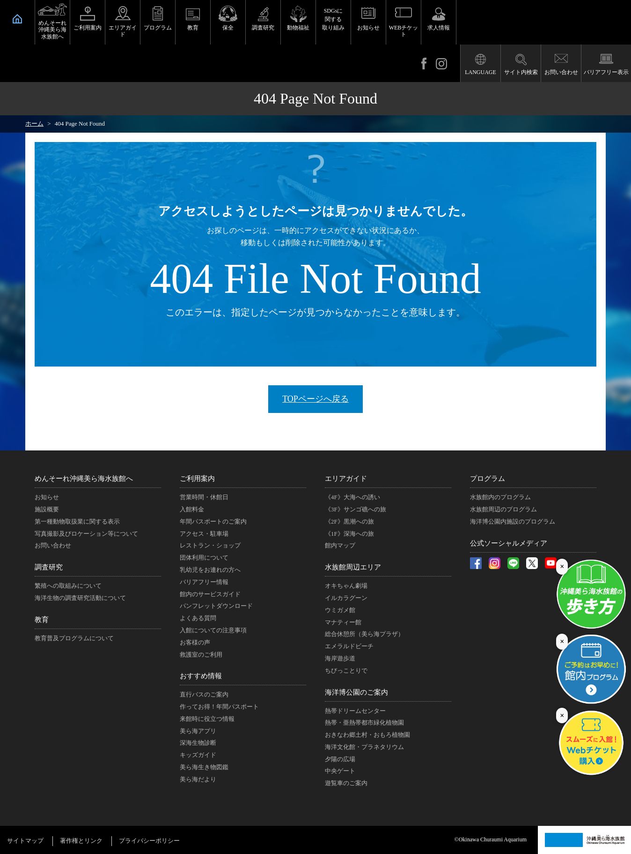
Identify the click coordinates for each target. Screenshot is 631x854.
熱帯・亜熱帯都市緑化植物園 (364, 722)
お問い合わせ (561, 72)
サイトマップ (25, 840)
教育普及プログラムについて (74, 638)
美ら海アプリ (198, 730)
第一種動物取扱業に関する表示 (77, 521)
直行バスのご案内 (204, 694)
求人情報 (438, 27)
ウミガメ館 (340, 610)
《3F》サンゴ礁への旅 (355, 509)
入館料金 (192, 509)
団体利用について (204, 557)
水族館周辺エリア (353, 567)
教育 (192, 27)
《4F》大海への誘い (352, 497)
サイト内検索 (521, 72)
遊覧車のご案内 (346, 783)
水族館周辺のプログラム (503, 509)
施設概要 (47, 509)
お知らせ (368, 27)
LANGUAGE (480, 72)
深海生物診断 (198, 742)
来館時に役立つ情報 (207, 718)
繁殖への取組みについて (68, 585)
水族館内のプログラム (500, 497)
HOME (17, 18)
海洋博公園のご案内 (356, 692)
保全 (228, 27)
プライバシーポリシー (149, 840)
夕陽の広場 (340, 759)
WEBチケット (403, 30)
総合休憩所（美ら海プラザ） (364, 633)
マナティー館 (343, 622)
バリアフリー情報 (204, 581)
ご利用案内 (87, 27)
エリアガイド (123, 30)
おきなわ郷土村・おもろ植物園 (367, 734)
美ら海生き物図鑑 (204, 767)
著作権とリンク (81, 840)
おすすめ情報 (201, 676)
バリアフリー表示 (606, 72)
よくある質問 (198, 618)
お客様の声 (195, 642)
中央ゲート (340, 770)
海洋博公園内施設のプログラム (512, 521)
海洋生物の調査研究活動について (80, 597)
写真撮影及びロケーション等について (86, 533)
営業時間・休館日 (204, 497)
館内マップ (340, 545)
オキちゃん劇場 (346, 585)
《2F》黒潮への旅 (349, 521)
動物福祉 (298, 27)
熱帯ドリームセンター (355, 710)
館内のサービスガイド (210, 594)
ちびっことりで (346, 670)
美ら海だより (198, 779)
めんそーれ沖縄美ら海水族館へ (52, 30)
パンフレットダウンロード (216, 605)
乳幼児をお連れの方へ (210, 569)
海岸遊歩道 (340, 658)
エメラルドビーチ (349, 646)
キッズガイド (198, 754)
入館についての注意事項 (213, 630)
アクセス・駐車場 (204, 533)
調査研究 (263, 27)
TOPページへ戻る (315, 399)
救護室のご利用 (201, 654)
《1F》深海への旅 (349, 533)
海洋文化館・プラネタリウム (364, 746)
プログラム (158, 27)
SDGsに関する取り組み (333, 19)
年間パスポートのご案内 (213, 521)
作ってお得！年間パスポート (219, 706)
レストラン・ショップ (210, 545)
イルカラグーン (346, 597)
